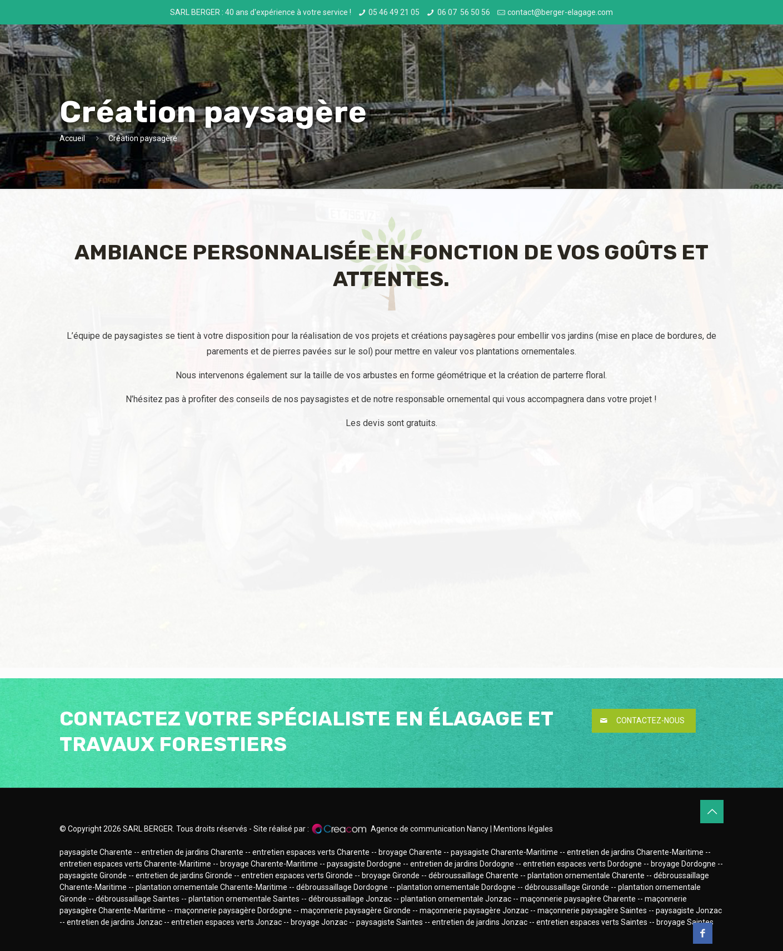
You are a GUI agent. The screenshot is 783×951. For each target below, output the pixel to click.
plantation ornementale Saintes (244, 898)
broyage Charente (410, 852)
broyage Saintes (685, 922)
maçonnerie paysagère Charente (578, 898)
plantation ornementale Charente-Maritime (211, 887)
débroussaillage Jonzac (350, 898)
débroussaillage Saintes (137, 898)
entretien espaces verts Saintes (591, 922)
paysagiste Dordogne (364, 863)
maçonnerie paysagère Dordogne (233, 910)
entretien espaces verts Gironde (297, 875)
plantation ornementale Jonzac (456, 898)
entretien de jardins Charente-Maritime (635, 852)
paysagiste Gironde (93, 875)
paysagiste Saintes (389, 922)
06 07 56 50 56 (463, 12)
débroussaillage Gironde (567, 887)
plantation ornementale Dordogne (456, 887)
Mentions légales (523, 828)
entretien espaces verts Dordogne (582, 863)
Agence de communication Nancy (429, 828)
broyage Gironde (391, 875)
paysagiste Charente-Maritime (504, 852)
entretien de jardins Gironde (184, 875)
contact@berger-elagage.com (560, 12)
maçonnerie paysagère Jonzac (474, 910)
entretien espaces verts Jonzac (226, 922)
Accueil (72, 138)
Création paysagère (142, 138)
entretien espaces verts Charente (311, 852)
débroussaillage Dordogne (342, 887)
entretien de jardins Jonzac (114, 922)
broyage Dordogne (683, 863)
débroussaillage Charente (473, 875)
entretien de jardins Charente (192, 852)
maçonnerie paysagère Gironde (356, 910)
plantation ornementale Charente (586, 875)
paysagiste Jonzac (689, 910)
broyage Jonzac (319, 922)
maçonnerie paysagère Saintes (592, 910)
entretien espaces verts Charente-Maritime (135, 863)
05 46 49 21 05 (394, 12)
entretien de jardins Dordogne (462, 863)
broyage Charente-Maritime (269, 863)
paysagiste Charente (95, 852)
